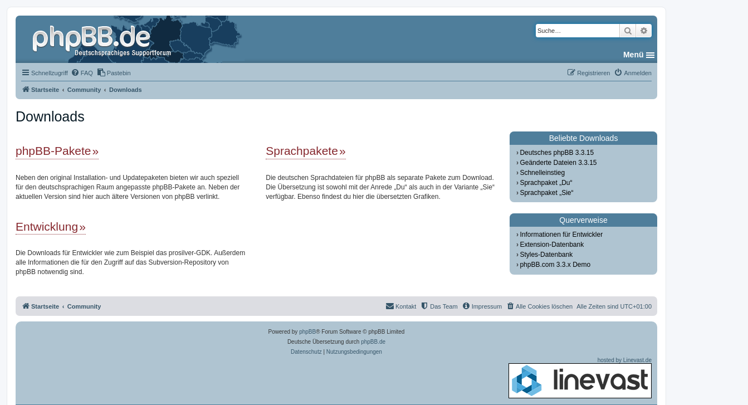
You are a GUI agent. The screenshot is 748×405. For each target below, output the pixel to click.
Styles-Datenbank (546, 254)
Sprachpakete (302, 150)
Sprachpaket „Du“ (546, 183)
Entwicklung (47, 226)
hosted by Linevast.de (580, 377)
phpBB (307, 332)
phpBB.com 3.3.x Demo (555, 265)
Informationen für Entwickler (561, 234)
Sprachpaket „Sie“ (546, 193)
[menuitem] (82, 73)
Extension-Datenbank (552, 244)
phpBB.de (373, 342)
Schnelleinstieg (542, 173)
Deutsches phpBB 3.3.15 (557, 153)
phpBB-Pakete (53, 150)
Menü (633, 54)
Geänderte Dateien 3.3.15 (558, 163)
